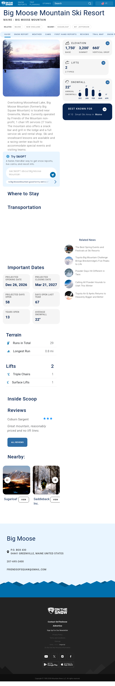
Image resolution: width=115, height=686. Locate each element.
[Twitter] (54, 656)
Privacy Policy (57, 635)
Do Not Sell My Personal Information (57, 647)
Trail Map (98, 34)
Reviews (84, 34)
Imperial (62, 644)
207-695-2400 (15, 561)
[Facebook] (71, 656)
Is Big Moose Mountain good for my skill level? (28, 182)
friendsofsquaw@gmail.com (26, 569)
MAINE (7, 19)
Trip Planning (35, 3)
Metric (56, 644)
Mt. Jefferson (81, 27)
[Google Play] (51, 664)
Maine (18, 27)
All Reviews (17, 442)
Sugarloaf (63, 27)
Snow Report (21, 34)
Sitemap (57, 641)
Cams (48, 34)
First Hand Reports (66, 34)
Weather (37, 34)
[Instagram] (62, 656)
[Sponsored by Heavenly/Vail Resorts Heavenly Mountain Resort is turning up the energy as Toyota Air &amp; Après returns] (92, 295)
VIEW (23, 500)
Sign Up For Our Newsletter (57, 630)
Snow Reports (22, 3)
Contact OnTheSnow (57, 622)
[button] (31, 235)
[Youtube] (46, 656)
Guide (7, 34)
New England (33, 27)
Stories (47, 3)
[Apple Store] (67, 664)
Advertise (57, 626)
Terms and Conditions (57, 638)
